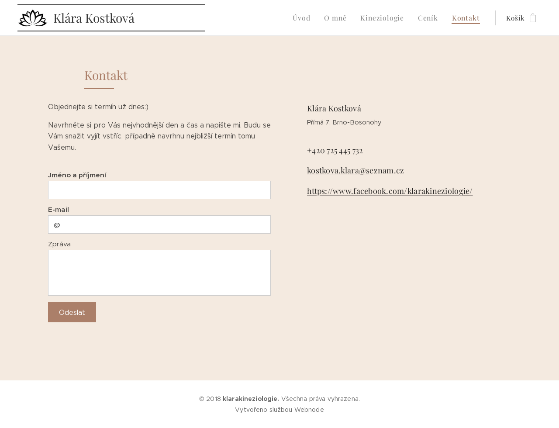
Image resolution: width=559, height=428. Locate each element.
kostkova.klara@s (338, 171)
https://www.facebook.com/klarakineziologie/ (390, 191)
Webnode (309, 410)
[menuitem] (310, 18)
